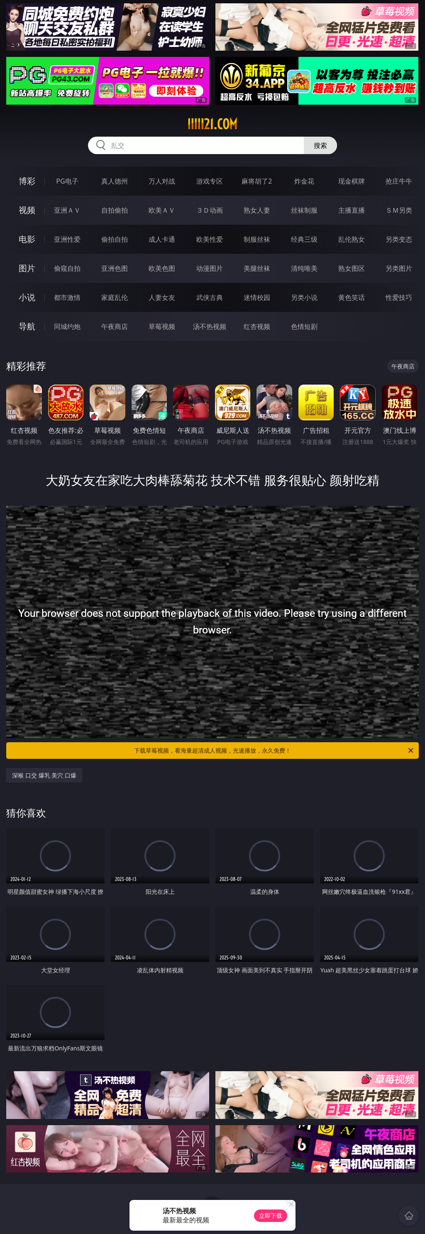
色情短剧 (304, 326)
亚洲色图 (114, 268)
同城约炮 (67, 326)
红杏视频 (257, 326)
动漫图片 (209, 268)
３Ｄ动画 (209, 210)
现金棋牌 (351, 181)
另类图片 (399, 268)
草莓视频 (162, 326)
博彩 (27, 180)
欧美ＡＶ (162, 210)
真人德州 (114, 181)
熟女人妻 (257, 210)
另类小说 (304, 297)
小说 (27, 297)
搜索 (320, 145)
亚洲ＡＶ (67, 210)
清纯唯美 (304, 268)
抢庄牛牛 (399, 181)
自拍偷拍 (114, 210)
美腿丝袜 (257, 268)
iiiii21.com (212, 124)
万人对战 (162, 181)
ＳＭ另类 (399, 210)
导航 (27, 326)
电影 (27, 239)
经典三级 (304, 239)
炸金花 (304, 181)
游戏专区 (209, 181)
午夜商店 (114, 326)
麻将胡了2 (257, 181)
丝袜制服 (304, 210)
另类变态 (399, 239)
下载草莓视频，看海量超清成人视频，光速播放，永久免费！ (274, 751)
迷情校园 (257, 297)
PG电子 (67, 181)
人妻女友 (162, 297)
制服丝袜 (257, 239)
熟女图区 (351, 268)
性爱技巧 (399, 297)
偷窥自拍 (67, 268)
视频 (27, 210)
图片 (27, 268)
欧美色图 (162, 268)
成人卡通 (162, 239)
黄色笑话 (351, 297)
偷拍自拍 (114, 239)
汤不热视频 (209, 326)
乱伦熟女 (351, 239)
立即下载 (270, 1215)
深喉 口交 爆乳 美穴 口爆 (44, 775)
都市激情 (67, 297)
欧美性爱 (209, 239)
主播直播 (351, 210)
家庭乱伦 (114, 297)
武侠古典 (209, 297)
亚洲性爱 (67, 239)
